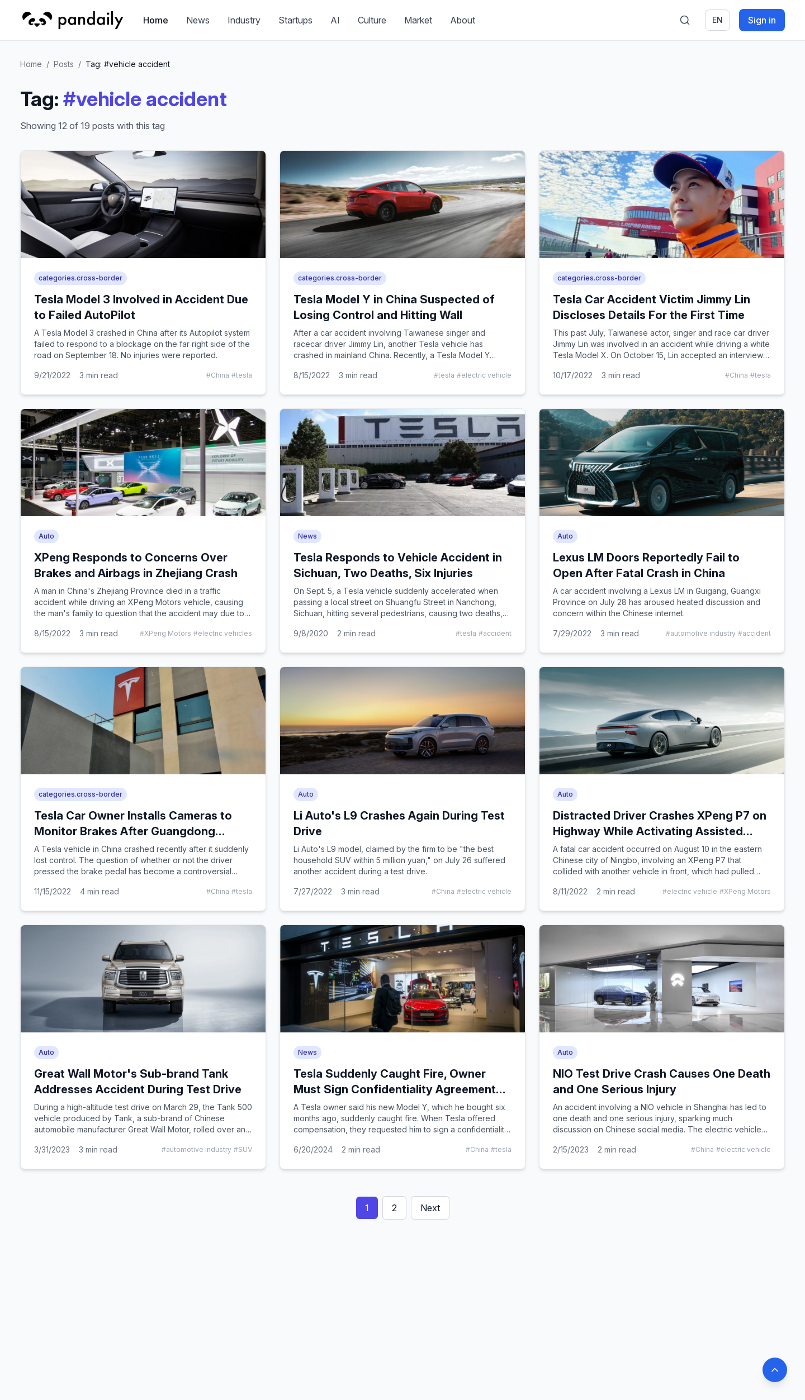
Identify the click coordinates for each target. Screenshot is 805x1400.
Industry (244, 20)
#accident (495, 633)
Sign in (762, 20)
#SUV (243, 1149)
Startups (295, 20)
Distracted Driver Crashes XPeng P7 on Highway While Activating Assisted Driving (659, 831)
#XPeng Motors (165, 633)
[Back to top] (775, 1370)
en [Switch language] (717, 20)
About (462, 20)
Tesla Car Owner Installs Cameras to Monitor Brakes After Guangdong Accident (133, 831)
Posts (64, 64)
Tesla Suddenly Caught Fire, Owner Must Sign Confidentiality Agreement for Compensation (394, 1089)
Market (418, 20)
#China (217, 375)
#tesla (241, 375)
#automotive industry (701, 633)
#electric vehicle (484, 375)
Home (155, 20)
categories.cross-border (80, 278)
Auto (46, 536)
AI (335, 20)
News (198, 20)
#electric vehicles (222, 633)
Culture (372, 20)
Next (430, 1207)
